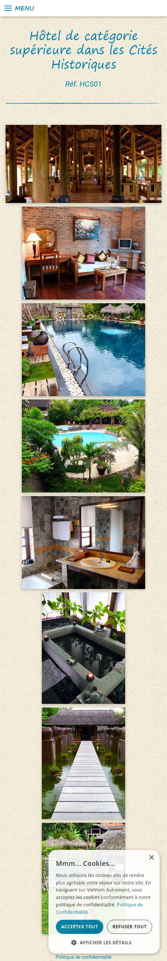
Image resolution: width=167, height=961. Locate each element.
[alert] (104, 902)
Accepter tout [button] (79, 926)
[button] (104, 942)
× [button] (151, 858)
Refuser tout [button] (130, 926)
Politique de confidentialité (83, 957)
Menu (19, 8)
